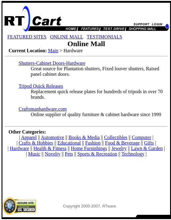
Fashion (93, 142)
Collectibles (115, 137)
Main (53, 50)
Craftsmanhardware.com (43, 109)
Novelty (53, 153)
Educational (69, 142)
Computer (141, 137)
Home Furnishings (89, 148)
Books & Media (84, 137)
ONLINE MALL (66, 36)
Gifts (149, 142)
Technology (132, 153)
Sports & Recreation (97, 153)
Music (34, 153)
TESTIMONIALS (104, 36)
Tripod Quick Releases (41, 86)
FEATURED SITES (26, 36)
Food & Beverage (122, 142)
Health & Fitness (50, 148)
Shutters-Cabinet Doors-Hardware (52, 63)
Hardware (19, 148)
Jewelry (119, 148)
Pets (69, 153)
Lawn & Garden (147, 148)
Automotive (52, 137)
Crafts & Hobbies (36, 142)
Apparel (29, 137)
